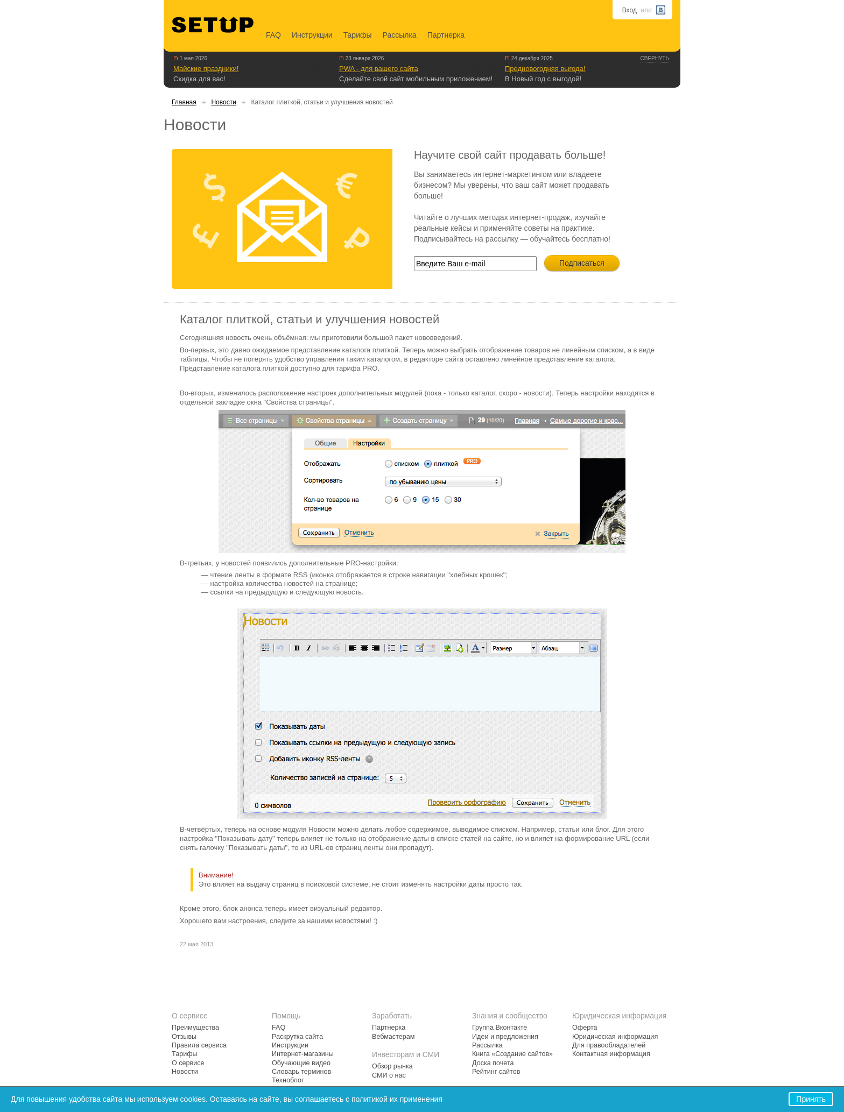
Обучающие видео (301, 1063)
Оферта (584, 1027)
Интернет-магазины (303, 1054)
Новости (223, 102)
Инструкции (312, 35)
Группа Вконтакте (499, 1027)
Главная (184, 102)
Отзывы (184, 1036)
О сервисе (188, 1063)
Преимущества (195, 1027)
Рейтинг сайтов (496, 1071)
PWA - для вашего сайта (378, 69)
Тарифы (357, 35)
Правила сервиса (199, 1045)
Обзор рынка (392, 1066)
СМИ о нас (389, 1075)
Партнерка (446, 35)
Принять (811, 1099)
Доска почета (493, 1063)
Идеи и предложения (505, 1036)
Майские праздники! (205, 69)
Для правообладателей (608, 1045)
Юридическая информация (615, 1036)
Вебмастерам (393, 1036)
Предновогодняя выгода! (545, 69)
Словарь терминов (301, 1071)
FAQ (273, 35)
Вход (629, 10)
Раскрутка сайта (297, 1036)
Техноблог (288, 1080)
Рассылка (400, 35)
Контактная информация (611, 1054)
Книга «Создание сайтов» (512, 1054)
